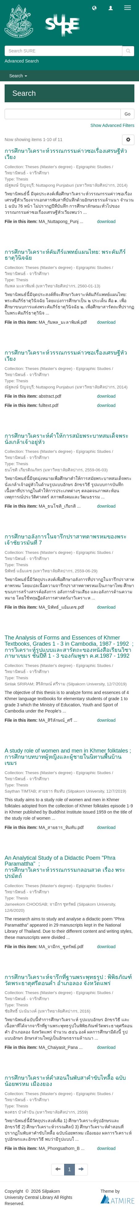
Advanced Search (22, 61)
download (106, 221)
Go (127, 114)
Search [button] (18, 75)
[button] (94, 7)
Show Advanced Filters (112, 125)
